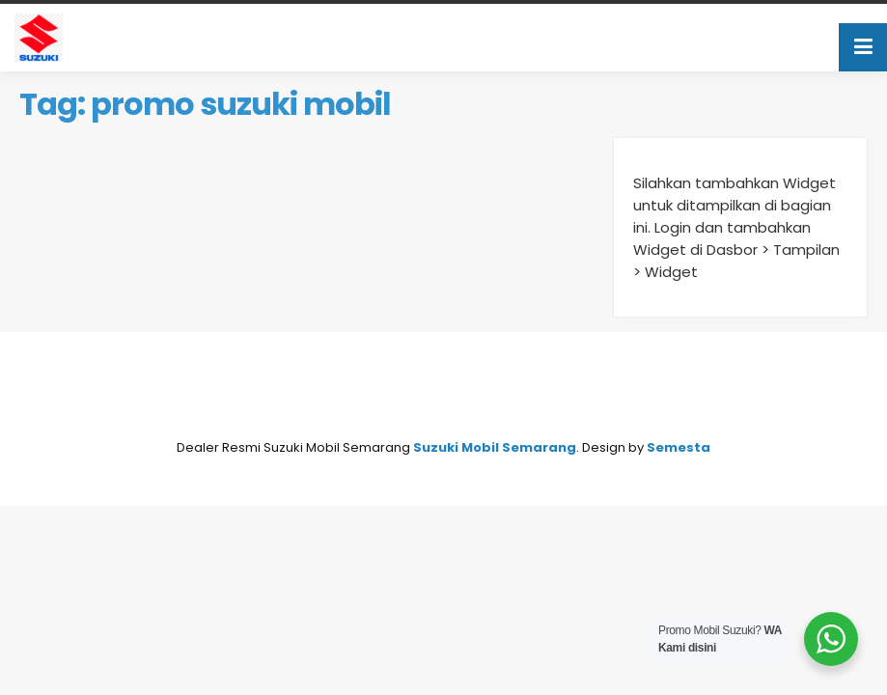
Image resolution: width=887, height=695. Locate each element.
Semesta (678, 447)
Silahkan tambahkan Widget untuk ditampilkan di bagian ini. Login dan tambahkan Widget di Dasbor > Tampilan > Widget (736, 227)
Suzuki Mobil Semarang (494, 447)
